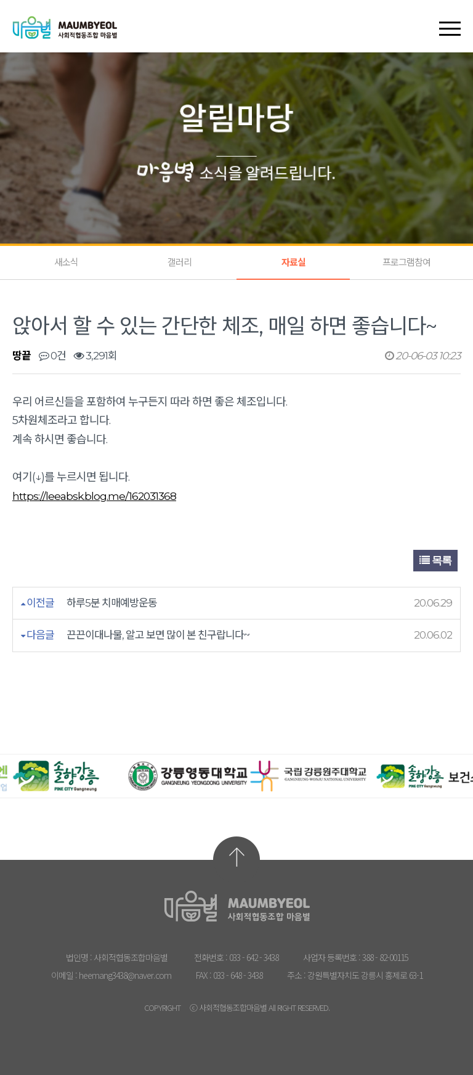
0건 (52, 355)
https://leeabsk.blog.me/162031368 (94, 496)
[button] (450, 18)
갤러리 (180, 262)
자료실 (293, 262)
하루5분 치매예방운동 (112, 603)
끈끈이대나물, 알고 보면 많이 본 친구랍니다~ (158, 635)
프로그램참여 (406, 262)
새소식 (66, 262)
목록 (435, 560)
